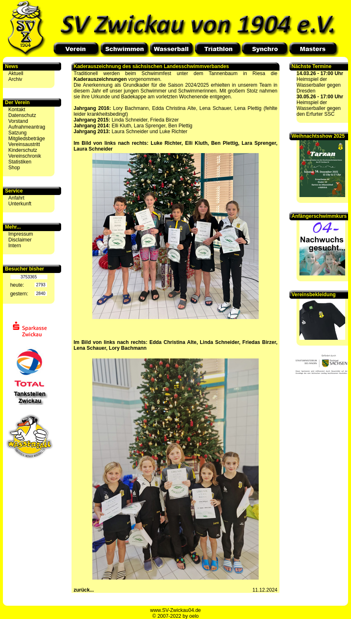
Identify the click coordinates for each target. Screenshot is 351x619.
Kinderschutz (22, 150)
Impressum (20, 234)
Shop (14, 168)
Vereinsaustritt (24, 144)
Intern (14, 246)
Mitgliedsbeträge (26, 138)
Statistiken (19, 162)
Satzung (17, 133)
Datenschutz (22, 115)
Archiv (15, 79)
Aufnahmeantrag (26, 127)
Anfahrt (16, 198)
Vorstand (18, 121)
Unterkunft (19, 204)
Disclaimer (20, 240)
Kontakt (16, 109)
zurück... (84, 590)
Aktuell (15, 73)
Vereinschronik (24, 156)
